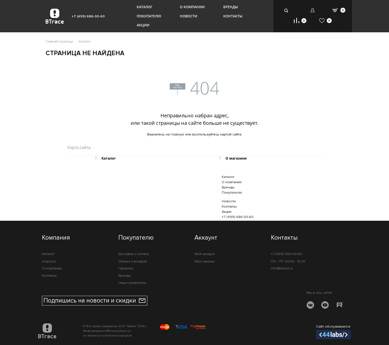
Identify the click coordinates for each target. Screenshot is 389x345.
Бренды (230, 6)
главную (177, 134)
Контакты (232, 16)
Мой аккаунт (204, 254)
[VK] (310, 305)
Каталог (145, 6)
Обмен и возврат (132, 261)
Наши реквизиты (132, 283)
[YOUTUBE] (325, 305)
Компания (56, 237)
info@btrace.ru (282, 268)
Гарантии (125, 268)
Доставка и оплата (133, 254)
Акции (143, 25)
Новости (188, 16)
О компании (192, 6)
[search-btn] (286, 10)
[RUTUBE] (339, 305)
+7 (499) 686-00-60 (88, 16)
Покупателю (149, 16)
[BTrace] (55, 16)
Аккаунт (205, 237)
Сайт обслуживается (333, 331)
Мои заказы (204, 261)
